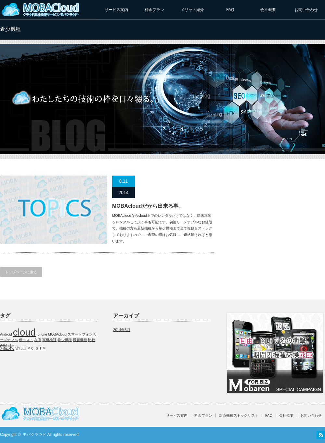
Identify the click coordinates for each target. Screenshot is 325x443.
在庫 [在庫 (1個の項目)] (37, 340)
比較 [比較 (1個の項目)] (91, 340)
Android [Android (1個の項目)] (6, 334)
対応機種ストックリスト (238, 415)
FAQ (230, 9)
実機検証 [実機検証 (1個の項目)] (49, 340)
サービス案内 (116, 9)
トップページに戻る (21, 272)
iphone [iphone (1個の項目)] (42, 334)
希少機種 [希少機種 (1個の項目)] (65, 340)
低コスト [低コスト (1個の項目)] (26, 340)
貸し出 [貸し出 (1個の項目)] (20, 348)
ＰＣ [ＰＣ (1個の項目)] (30, 348)
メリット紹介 (192, 9)
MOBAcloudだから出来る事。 (148, 206)
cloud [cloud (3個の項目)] (24, 332)
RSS (321, 435)
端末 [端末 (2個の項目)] (7, 347)
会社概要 (268, 9)
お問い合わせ (306, 9)
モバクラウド (34, 434)
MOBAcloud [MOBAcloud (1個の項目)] (57, 334)
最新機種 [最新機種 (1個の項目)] (80, 340)
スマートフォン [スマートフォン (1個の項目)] (80, 334)
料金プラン (154, 9)
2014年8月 (121, 330)
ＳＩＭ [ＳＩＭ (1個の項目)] (40, 348)
